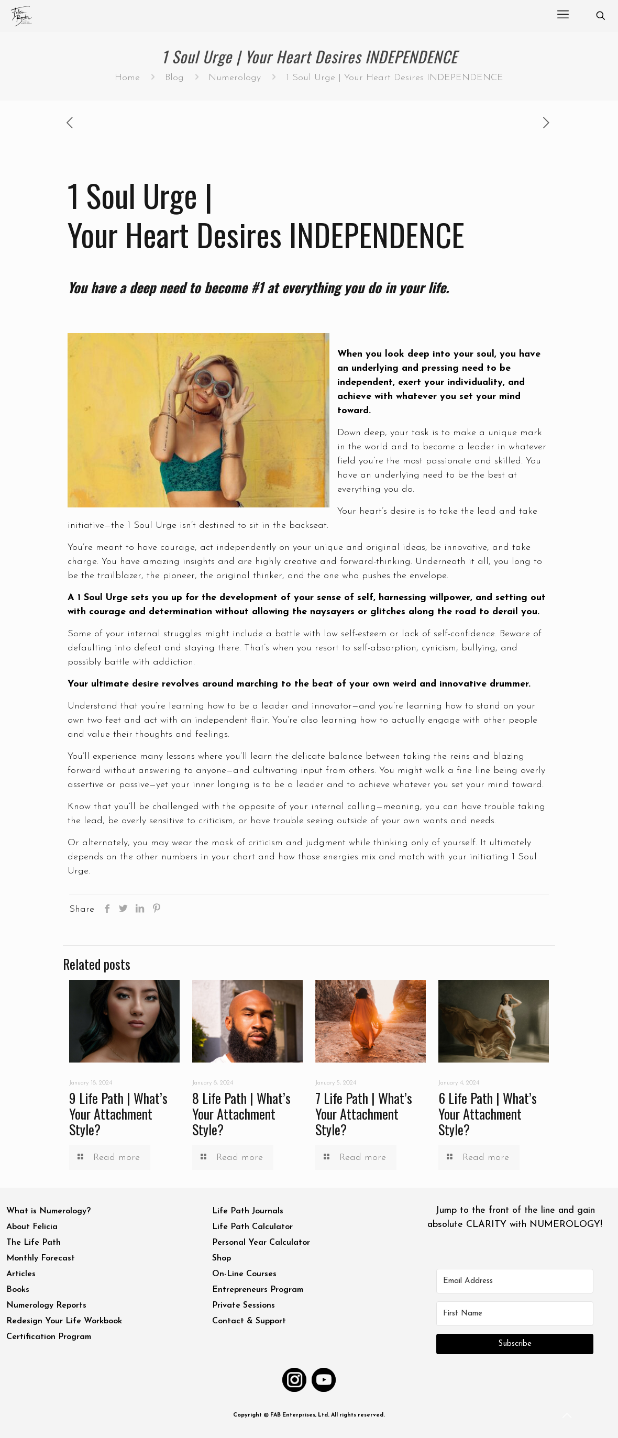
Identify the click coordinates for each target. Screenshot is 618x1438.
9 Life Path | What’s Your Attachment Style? (118, 1114)
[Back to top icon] (568, 1417)
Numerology (234, 78)
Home (127, 78)
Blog (174, 78)
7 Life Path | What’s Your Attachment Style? (363, 1114)
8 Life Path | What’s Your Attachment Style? (241, 1114)
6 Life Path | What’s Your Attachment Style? (487, 1114)
